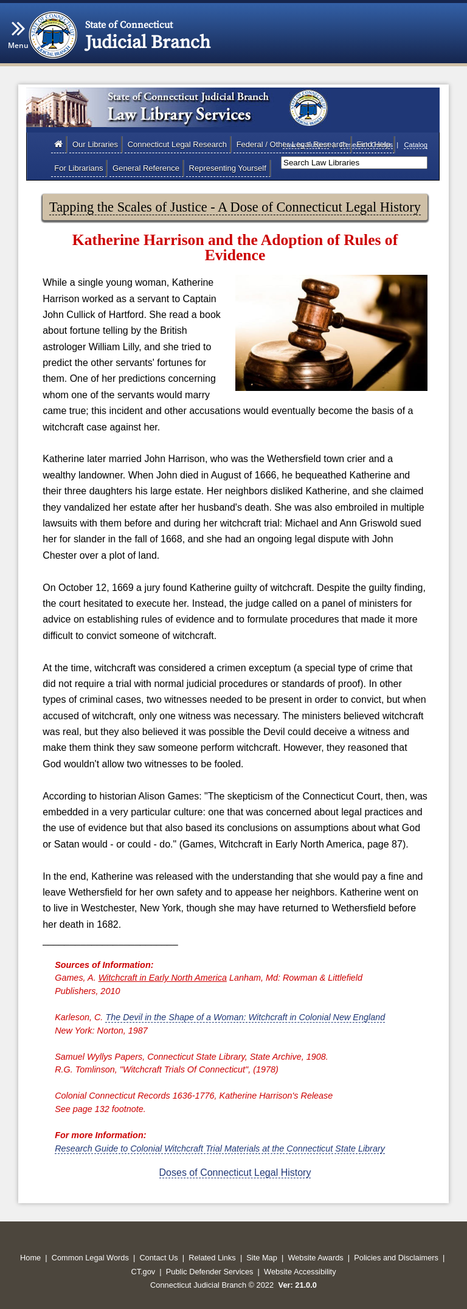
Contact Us (158, 1257)
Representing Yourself (227, 168)
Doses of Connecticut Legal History (235, 1172)
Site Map (261, 1257)
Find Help (373, 144)
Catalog (415, 144)
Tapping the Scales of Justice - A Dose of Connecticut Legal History (235, 207)
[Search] (354, 162)
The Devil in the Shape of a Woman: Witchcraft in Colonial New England (245, 1017)
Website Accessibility (300, 1271)
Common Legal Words (90, 1257)
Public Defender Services (210, 1271)
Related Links (212, 1257)
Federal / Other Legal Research (292, 144)
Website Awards (315, 1257)
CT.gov (143, 1271)
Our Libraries (95, 144)
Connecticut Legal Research (177, 144)
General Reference (145, 168)
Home (30, 1257)
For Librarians (78, 168)
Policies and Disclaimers (396, 1257)
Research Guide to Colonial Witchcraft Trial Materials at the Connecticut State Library (220, 1148)
